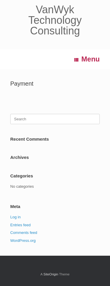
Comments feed (23, 232)
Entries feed (20, 225)
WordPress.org (22, 240)
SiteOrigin (50, 274)
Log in (15, 217)
